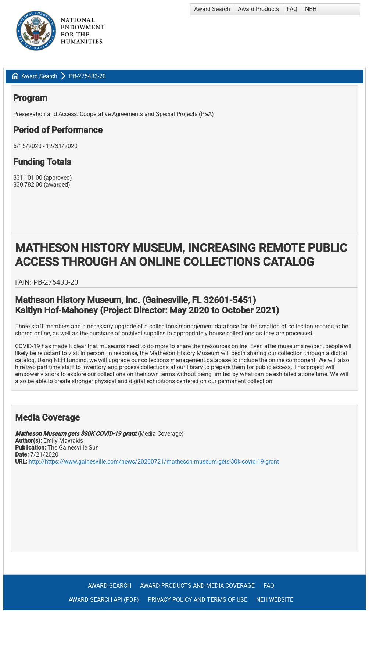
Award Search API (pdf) (104, 599)
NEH (310, 9)
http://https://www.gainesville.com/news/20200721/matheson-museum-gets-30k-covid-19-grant (154, 461)
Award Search (212, 9)
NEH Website (274, 599)
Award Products (258, 9)
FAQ (292, 9)
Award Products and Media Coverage (197, 585)
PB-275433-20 (87, 76)
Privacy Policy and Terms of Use (197, 599)
